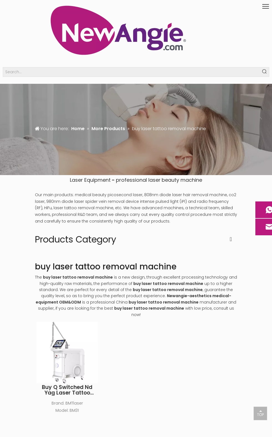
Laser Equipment (90, 179)
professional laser (138, 179)
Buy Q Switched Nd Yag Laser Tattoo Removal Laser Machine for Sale (67, 390)
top (260, 413)
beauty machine (182, 179)
